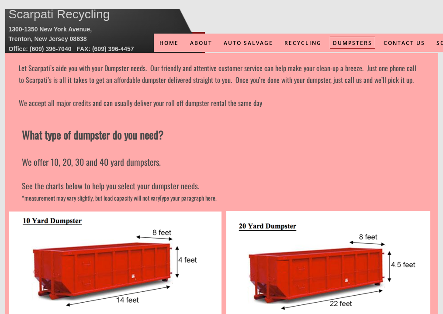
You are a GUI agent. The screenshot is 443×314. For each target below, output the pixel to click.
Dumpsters (352, 43)
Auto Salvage (248, 43)
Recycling (303, 43)
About (201, 43)
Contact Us (404, 43)
